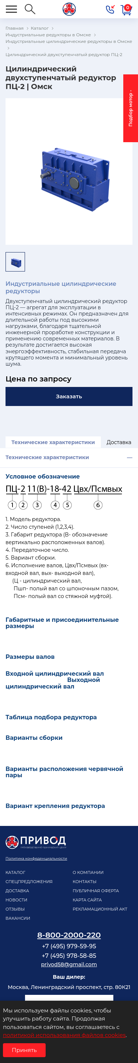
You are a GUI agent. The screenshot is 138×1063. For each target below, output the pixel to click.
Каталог (15, 872)
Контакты (85, 881)
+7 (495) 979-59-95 (69, 946)
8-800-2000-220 (69, 935)
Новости (16, 900)
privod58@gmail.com (69, 964)
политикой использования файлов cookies (64, 1034)
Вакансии (18, 918)
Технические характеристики (53, 442)
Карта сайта (87, 900)
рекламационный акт (100, 909)
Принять (24, 1050)
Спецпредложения (29, 881)
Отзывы (15, 909)
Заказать (69, 396)
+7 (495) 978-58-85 (69, 955)
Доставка (119, 442)
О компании (88, 872)
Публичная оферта (96, 890)
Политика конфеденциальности (36, 858)
